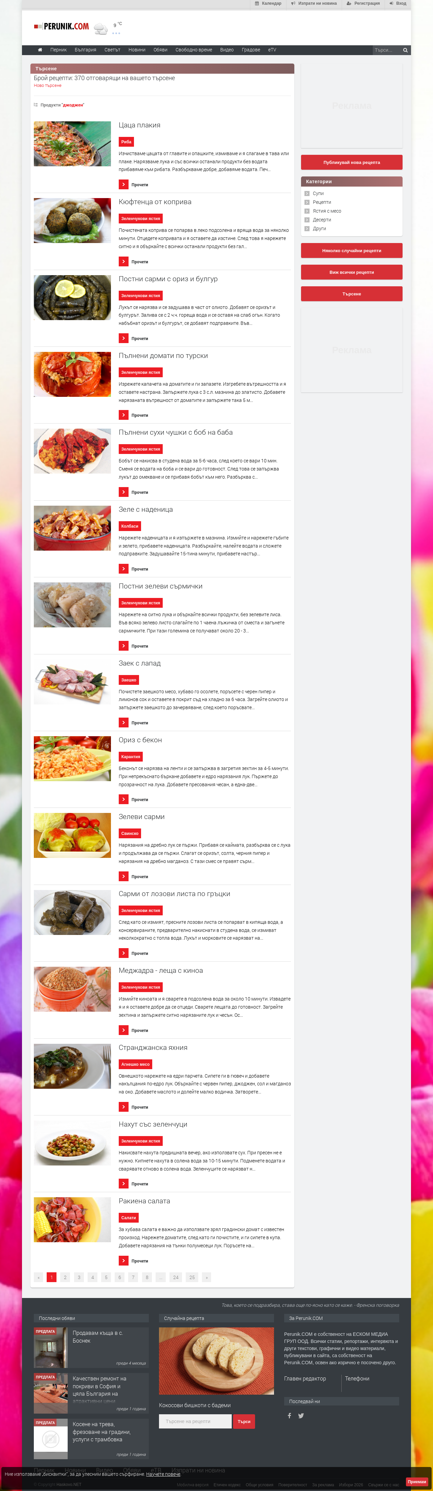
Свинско (130, 831)
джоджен (73, 103)
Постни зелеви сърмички (161, 583)
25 (192, 1275)
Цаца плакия (139, 122)
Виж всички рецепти (351, 270)
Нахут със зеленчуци (153, 1122)
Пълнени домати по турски (163, 353)
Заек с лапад (140, 661)
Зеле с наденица (146, 507)
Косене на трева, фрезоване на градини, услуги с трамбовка (102, 1429)
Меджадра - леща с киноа (161, 968)
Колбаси (129, 524)
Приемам (417, 1482)
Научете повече (163, 1474)
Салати (128, 1215)
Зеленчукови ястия (140, 216)
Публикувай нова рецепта (351, 160)
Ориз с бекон (140, 737)
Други (319, 226)
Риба (126, 140)
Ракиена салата (144, 1198)
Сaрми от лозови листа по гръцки (174, 891)
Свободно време (194, 47)
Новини (137, 47)
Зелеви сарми (142, 814)
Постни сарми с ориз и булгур (168, 276)
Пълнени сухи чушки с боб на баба (176, 430)
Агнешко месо (135, 1062)
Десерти (322, 217)
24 (176, 1275)
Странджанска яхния (153, 1045)
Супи (318, 191)
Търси (244, 1419)
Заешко (128, 678)
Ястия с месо (327, 209)
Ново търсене (48, 83)
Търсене (352, 291)
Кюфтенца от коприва (155, 199)
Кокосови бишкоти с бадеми (195, 1403)
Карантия (130, 754)
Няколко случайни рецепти (351, 248)
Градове (251, 47)
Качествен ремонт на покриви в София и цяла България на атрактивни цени (100, 1387)
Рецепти (322, 200)
